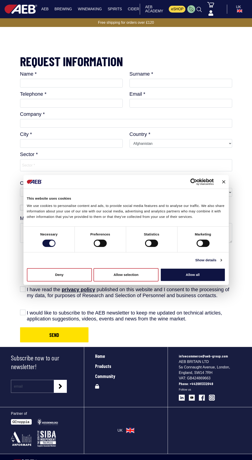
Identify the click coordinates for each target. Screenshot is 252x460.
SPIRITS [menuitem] (115, 9)
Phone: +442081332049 (196, 383)
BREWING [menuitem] (63, 9)
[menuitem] (191, 9)
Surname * (141, 74)
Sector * (29, 154)
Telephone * (33, 94)
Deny (59, 275)
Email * (137, 94)
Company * (32, 114)
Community (105, 376)
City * (26, 134)
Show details (205, 260)
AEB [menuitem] (45, 9)
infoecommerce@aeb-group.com (203, 356)
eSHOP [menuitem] (177, 9)
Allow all (193, 275)
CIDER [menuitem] (133, 9)
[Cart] (210, 4)
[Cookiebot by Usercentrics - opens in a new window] (194, 181)
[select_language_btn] (238, 9)
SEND (54, 335)
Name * (28, 74)
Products (103, 366)
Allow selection (126, 275)
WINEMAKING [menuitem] (90, 9)
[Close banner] (223, 181)
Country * (140, 134)
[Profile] (211, 13)
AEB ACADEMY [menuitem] (154, 9)
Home (100, 356)
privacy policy (78, 289)
